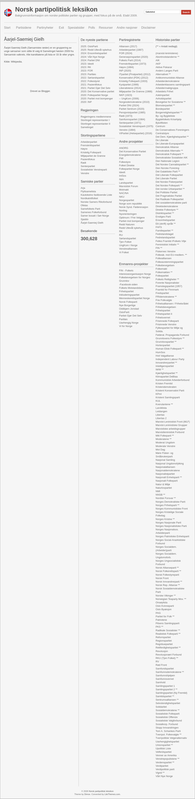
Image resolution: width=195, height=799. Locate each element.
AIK (158, 60)
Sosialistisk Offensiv (167, 717)
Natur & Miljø (163, 484)
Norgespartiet (126, 200)
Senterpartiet (88, 166)
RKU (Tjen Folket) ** (167, 658)
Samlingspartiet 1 (165, 686)
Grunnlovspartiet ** (166, 341)
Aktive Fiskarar (164, 67)
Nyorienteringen (128, 214)
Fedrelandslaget (164, 234)
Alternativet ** (163, 74)
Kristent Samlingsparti (168, 397)
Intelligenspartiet (165, 366)
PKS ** (159, 626)
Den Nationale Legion (168, 161)
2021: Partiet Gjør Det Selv (95, 88)
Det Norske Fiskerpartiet (169, 181)
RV (157, 661)
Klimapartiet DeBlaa (167, 376)
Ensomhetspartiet (165, 220)
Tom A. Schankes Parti (168, 731)
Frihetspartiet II (164, 313)
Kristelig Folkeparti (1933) (133, 81)
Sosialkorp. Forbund (167, 724)
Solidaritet (161, 706)
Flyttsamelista (88, 191)
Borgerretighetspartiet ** (169, 112)
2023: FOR (87, 70)
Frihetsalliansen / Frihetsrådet (172, 303)
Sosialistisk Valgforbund (169, 720)
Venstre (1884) (127, 129)
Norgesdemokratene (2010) (134, 102)
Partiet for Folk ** (165, 616)
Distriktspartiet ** (165, 213)
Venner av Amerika (166, 755)
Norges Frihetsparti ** (167, 505)
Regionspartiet (164, 640)
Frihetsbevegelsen (166, 307)
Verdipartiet (162, 765)
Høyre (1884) (126, 67)
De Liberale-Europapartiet (170, 143)
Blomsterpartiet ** (165, 105)
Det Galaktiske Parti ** (168, 171)
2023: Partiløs (88, 74)
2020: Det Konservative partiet (97, 91)
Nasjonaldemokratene (168, 470)
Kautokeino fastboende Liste (96, 194)
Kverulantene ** (164, 404)
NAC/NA (123, 193)
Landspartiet (126, 182)
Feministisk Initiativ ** (167, 244)
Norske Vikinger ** (166, 595)
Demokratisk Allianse (167, 147)
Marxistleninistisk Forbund (170, 432)
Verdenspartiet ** (165, 762)
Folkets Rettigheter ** (167, 279)
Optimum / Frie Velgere (132, 217)
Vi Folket (124, 252)
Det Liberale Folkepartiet (169, 175)
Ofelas (84, 205)
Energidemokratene (130, 154)
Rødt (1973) (125, 115)
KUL (158, 400)
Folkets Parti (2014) (130, 60)
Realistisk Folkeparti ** (168, 633)
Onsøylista (161, 602)
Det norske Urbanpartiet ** (170, 188)
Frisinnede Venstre (166, 324)
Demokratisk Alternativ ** (169, 150)
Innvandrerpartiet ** (166, 362)
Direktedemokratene (167, 206)
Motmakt (124, 189)
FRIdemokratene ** (166, 296)
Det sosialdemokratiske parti (171, 202)
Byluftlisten (162, 122)
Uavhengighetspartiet (167, 741)
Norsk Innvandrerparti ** (169, 581)
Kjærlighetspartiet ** (167, 373)
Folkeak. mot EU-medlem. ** (171, 254)
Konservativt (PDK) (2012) (133, 77)
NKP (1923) (125, 95)
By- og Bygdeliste (165, 115)
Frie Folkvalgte (164, 300)
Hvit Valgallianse (165, 355)
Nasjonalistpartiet (165, 473)
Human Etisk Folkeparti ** (170, 348)
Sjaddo (84, 219)
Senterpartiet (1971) (130, 122)
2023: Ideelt (87, 63)
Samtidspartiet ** (165, 696)
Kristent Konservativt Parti (170, 390)
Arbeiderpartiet (89, 141)
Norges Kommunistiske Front (172, 508)
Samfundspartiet (165, 668)
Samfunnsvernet (165, 678)
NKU (121, 196)
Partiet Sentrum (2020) (131, 108)
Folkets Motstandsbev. (131, 287)
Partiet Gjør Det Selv (130, 315)
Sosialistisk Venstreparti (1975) (136, 126)
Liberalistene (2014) (130, 88)
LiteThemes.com (112, 794)
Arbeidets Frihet (164, 91)
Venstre (85, 173)
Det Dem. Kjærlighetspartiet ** (172, 136)
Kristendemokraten (166, 386)
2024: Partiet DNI (90, 60)
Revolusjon (162, 651)
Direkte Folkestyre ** (167, 209)
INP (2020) (125, 70)
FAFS (159, 227)
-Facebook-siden (128, 284)
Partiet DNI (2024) (129, 105)
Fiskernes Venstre (166, 251)
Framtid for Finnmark (167, 289)
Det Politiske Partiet (166, 192)
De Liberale (162, 140)
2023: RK (86, 67)
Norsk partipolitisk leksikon (56, 9)
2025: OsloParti (89, 46)
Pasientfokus (88, 159)
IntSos (122, 175)
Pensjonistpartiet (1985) (132, 112)
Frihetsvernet (163, 317)
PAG (158, 613)
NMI (158, 491)
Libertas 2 (161, 418)
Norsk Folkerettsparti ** (168, 571)
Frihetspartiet (126, 291)
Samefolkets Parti (90, 208)
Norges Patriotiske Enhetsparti (172, 536)
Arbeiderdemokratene (168, 81)
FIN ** (159, 248)
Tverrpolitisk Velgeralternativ (171, 738)
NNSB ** (160, 494)
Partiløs (123, 319)
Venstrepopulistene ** (167, 758)
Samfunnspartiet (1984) (132, 119)
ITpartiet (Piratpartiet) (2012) (134, 74)
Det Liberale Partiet (166, 178)
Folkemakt (161, 268)
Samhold (160, 682)
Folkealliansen (163, 258)
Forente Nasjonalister (167, 282)
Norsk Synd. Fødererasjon (133, 207)
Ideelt (122, 172)
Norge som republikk (130, 203)
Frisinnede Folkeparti (167, 321)
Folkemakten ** (164, 272)
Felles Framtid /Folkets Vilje (171, 241)
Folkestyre (125, 162)
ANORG (123, 148)
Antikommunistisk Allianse (170, 77)
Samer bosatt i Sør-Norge (95, 215)
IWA (121, 179)
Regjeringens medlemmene (96, 116)
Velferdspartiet (163, 751)
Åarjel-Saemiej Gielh (92, 222)
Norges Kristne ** (165, 519)
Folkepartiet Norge (129, 168)
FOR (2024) (125, 53)
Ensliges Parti (163, 216)
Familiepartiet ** (164, 230)
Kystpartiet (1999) (129, 84)
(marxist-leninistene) (167, 53)
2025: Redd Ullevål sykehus (96, 49)
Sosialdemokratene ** (168, 710)
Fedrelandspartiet (165, 237)
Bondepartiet (163, 108)
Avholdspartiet (163, 98)
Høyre (84, 148)
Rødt (83, 162)
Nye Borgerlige (127, 305)
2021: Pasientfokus (91, 84)
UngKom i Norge (128, 245)
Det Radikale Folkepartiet (170, 199)
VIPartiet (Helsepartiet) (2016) (135, 133)
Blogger (45, 91)
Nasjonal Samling (165, 459)
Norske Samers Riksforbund (96, 201)
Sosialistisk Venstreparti (94, 169)
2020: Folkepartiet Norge (94, 95)
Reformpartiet (163, 637)
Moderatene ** (163, 439)
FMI (121, 158)
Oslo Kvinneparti (165, 605)
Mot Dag (160, 449)
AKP (158, 63)
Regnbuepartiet (164, 644)
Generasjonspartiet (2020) (133, 56)
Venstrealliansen (128, 248)
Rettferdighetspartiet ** (168, 647)
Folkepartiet (162, 275)
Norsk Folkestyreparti (167, 574)
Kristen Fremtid (164, 383)
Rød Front (161, 665)
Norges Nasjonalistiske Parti (171, 526)
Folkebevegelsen (165, 265)
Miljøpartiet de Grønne (93, 155)
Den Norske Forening (167, 168)
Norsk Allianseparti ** (167, 567)
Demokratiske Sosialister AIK (172, 157)
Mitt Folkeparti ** (165, 435)
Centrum (160, 126)
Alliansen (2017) (128, 46)
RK (121, 231)
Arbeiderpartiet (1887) (131, 49)
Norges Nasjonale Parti (168, 522)
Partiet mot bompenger (131, 221)
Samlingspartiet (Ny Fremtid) (171, 692)
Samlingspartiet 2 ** (166, 689)
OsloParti (124, 312)
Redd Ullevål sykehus (131, 227)
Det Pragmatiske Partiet (169, 195)
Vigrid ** (160, 772)
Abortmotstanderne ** (167, 56)
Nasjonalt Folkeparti (167, 480)
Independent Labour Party (170, 359)
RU (121, 235)
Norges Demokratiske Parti (170, 501)
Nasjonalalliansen (165, 467)
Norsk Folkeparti (128, 301)
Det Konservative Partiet (132, 151)
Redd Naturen (127, 224)
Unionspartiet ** (164, 745)
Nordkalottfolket (89, 198)
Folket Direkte (126, 165)
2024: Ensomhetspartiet (94, 53)
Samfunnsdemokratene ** (170, 672)
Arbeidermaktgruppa (167, 88)
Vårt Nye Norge (164, 776)
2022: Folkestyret (90, 81)
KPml (159, 394)
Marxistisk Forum (128, 186)
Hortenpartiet (163, 345)
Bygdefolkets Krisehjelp (168, 119)
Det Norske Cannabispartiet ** (172, 164)
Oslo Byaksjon (163, 609)
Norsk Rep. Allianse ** (168, 585)
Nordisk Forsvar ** (166, 498)
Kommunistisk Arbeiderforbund (172, 380)
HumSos (160, 352)
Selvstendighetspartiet (168, 703)
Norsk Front (162, 578)
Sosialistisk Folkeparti (168, 713)
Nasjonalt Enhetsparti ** (169, 477)
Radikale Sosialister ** (168, 630)
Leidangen (161, 411)
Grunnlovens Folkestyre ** (170, 338)
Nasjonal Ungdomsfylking (170, 463)
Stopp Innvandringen (167, 727)
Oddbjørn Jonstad (129, 308)
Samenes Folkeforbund (93, 212)
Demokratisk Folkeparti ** (170, 154)
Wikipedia (16, 61)
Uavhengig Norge (128, 322)
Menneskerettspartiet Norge (134, 298)
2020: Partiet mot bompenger (97, 98)
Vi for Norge (125, 326)
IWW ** (160, 369)
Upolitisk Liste (163, 748)
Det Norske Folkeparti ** (169, 185)
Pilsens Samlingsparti (167, 623)
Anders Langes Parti (167, 70)
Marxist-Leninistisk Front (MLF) (173, 421)
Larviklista (161, 407)
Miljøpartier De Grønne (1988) (135, 91)
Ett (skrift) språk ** (166, 223)
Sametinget (87, 127)
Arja (83, 188)
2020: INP (86, 102)
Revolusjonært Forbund (169, 654)
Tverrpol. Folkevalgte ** (168, 734)
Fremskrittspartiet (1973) (132, 63)
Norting (123, 210)
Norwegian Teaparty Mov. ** (171, 599)
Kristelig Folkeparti (91, 152)
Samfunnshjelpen (165, 675)
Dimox (87, 794)
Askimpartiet (162, 95)
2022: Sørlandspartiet (92, 77)
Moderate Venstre (165, 446)
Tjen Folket (125, 241)
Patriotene (161, 619)
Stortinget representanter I (95, 120)
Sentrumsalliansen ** (167, 699)
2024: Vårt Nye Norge (93, 56)
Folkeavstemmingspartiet (169, 261)
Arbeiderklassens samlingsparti (173, 84)
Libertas (160, 414)
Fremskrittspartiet (90, 145)
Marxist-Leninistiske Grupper (171, 425)
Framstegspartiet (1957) (169, 286)
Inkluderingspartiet (129, 294)
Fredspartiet (162, 293)
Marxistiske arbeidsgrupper (170, 428)
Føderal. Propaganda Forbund (172, 334)
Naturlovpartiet (164, 487)
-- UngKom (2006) (129, 98)
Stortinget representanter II (95, 123)
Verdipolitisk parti (165, 769)
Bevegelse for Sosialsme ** (171, 102)
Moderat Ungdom (165, 442)
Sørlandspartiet (127, 238)
